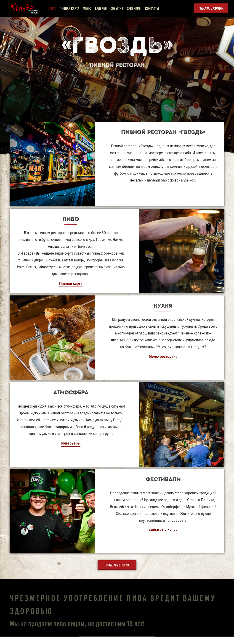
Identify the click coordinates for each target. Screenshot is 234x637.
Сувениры (134, 8)
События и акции (163, 529)
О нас (52, 8)
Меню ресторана (163, 356)
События (116, 8)
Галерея (101, 8)
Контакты (152, 8)
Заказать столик (211, 8)
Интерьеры (70, 443)
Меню (87, 8)
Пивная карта (69, 8)
